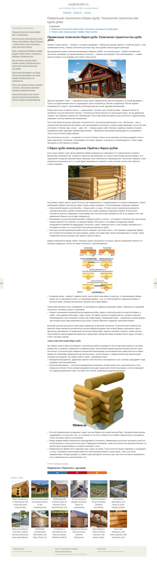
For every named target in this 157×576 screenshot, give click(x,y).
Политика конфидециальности (63, 551)
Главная (67, 12)
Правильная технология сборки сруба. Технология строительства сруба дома (84, 29)
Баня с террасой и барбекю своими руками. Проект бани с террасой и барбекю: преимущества (27, 53)
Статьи (87, 12)
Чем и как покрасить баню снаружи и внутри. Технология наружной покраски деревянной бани (27, 87)
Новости (77, 12)
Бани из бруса (79, 4)
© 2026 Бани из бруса (18, 548)
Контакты (57, 548)
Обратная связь (101, 548)
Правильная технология (61, 463)
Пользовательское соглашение (69, 548)
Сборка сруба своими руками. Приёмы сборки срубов (74, 32)
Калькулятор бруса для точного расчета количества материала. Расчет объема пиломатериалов (26, 97)
